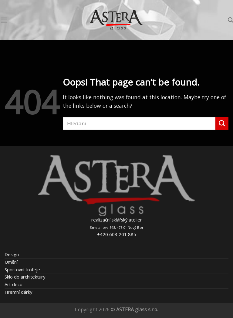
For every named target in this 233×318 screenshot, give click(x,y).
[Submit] (221, 123)
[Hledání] (230, 20)
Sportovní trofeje (22, 269)
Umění (11, 262)
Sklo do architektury (25, 277)
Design (12, 254)
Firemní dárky (18, 292)
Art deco (13, 284)
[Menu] (4, 20)
